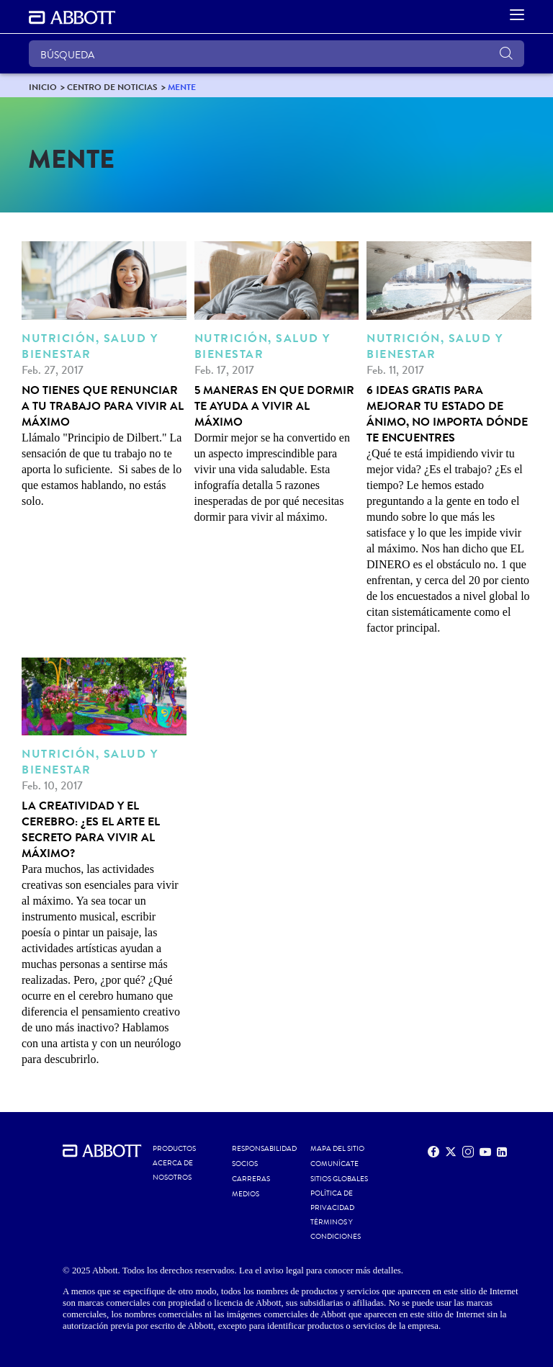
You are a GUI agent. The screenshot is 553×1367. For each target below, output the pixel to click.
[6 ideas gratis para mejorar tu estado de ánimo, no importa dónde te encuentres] (449, 438)
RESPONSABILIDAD (264, 1149)
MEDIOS (245, 1194)
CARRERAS (251, 1179)
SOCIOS (245, 1164)
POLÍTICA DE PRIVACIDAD (332, 1200)
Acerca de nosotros (173, 1170)
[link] (43, 87)
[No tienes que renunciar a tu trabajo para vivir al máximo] (104, 375)
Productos (174, 1149)
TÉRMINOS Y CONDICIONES (335, 1229)
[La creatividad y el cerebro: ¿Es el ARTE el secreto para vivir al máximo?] (104, 863)
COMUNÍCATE (334, 1164)
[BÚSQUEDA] (276, 53)
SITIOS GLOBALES (339, 1179)
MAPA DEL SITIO (337, 1149)
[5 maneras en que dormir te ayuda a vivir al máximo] (276, 383)
